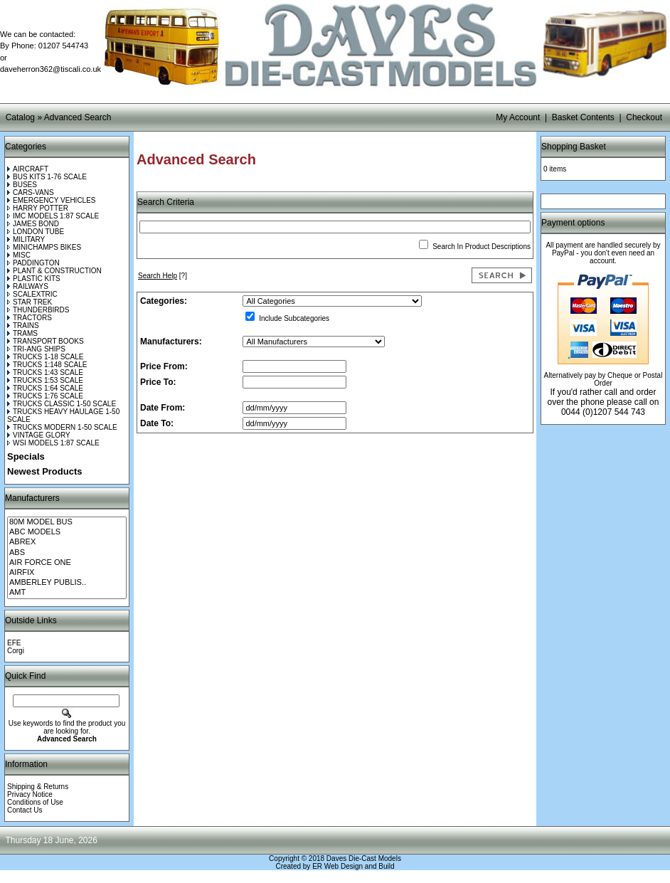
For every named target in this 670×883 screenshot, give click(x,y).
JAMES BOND (33, 224)
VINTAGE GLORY (38, 435)
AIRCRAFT (27, 169)
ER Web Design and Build (353, 866)
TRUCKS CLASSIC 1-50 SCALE (61, 404)
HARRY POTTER (37, 208)
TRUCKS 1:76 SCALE (45, 396)
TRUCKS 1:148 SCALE (47, 365)
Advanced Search (78, 117)
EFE (14, 643)
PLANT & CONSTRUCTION (54, 271)
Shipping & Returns (37, 787)
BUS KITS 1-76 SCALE (47, 177)
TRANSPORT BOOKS (45, 341)
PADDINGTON (33, 263)
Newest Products (44, 471)
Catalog (20, 117)
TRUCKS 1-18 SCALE (45, 357)
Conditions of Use (35, 802)
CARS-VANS (30, 192)
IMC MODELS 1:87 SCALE (53, 216)
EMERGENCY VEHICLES (51, 200)
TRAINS (23, 325)
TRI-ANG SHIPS (36, 349)
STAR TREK (29, 302)
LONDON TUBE (35, 232)
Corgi (15, 651)
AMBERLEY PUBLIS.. (67, 583)
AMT (67, 593)
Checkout (644, 117)
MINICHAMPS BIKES (44, 247)
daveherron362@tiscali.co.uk (50, 69)
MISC (19, 255)
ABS (67, 553)
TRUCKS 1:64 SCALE (45, 388)
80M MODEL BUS (67, 522)
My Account (518, 117)
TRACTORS (29, 318)
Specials (26, 456)
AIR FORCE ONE (67, 563)
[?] (162, 276)
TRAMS (22, 333)
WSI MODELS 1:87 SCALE (53, 443)
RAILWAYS (27, 286)
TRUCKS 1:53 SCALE (45, 380)
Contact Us (24, 810)
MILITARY (26, 239)
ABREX (67, 542)
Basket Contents (583, 117)
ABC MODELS (67, 532)
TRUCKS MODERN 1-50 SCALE (62, 427)
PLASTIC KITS (33, 278)
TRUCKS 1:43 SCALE (45, 372)
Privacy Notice (30, 794)
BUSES (22, 185)
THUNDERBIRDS (38, 310)
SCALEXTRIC (32, 294)
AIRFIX (67, 573)
